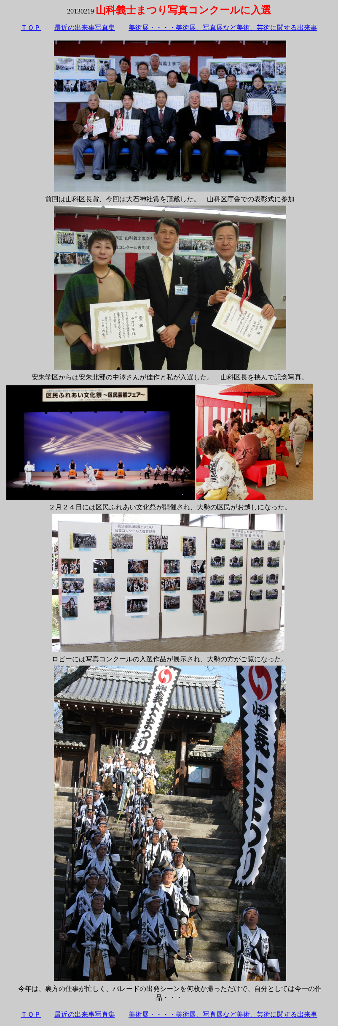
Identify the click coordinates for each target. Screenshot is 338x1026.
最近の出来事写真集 (84, 27)
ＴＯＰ (31, 27)
